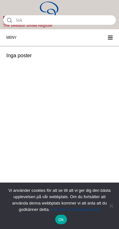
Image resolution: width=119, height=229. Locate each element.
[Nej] (111, 206)
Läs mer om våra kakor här (75, 209)
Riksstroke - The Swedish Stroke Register (30, 15)
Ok (61, 219)
